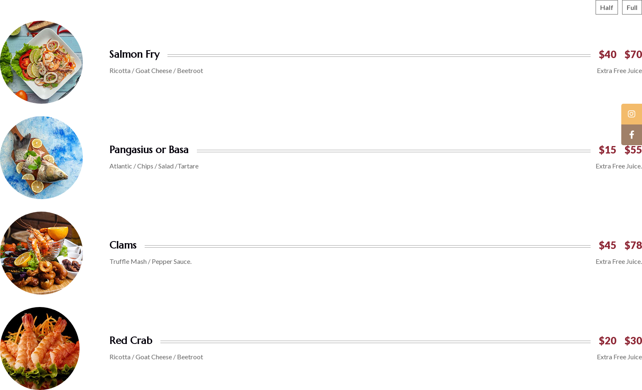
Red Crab (130, 340)
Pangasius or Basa (149, 150)
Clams (122, 245)
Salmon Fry (134, 54)
